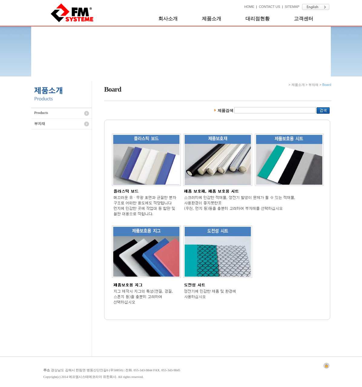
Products (41, 113)
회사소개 (168, 18)
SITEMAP (292, 6)
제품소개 (211, 18)
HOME (249, 6)
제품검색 (223, 110)
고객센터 (303, 18)
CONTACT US (269, 6)
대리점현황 (257, 18)
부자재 (39, 124)
